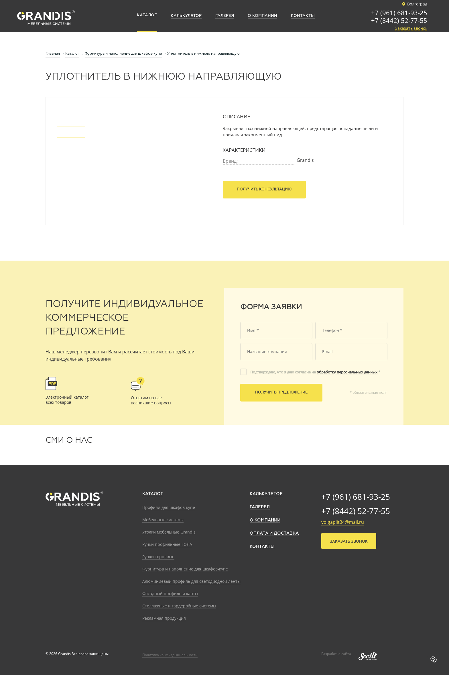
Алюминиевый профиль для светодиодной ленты (191, 581)
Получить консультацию (264, 189)
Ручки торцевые (158, 556)
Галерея (260, 507)
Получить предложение (281, 392)
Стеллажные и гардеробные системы (179, 606)
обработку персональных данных (347, 372)
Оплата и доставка (274, 533)
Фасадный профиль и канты (170, 593)
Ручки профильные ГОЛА (167, 544)
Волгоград (413, 4)
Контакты (262, 546)
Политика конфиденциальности (170, 654)
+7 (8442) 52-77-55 (399, 21)
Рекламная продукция (164, 618)
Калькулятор (266, 494)
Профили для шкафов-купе (168, 507)
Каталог (152, 494)
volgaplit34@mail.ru (342, 522)
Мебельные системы (163, 519)
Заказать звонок (411, 28)
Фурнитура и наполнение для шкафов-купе (185, 569)
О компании (265, 520)
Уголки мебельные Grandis (169, 532)
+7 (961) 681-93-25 (399, 13)
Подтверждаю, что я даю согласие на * (315, 372)
